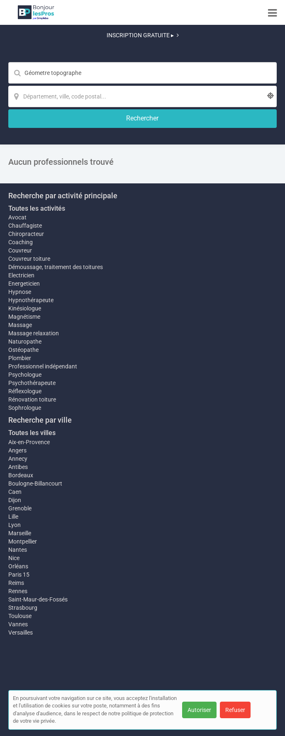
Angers (17, 450)
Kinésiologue (24, 308)
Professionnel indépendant (42, 366)
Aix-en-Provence (29, 442)
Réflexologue (24, 391)
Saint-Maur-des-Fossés (38, 599)
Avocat (17, 217)
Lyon (14, 525)
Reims (16, 583)
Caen (15, 491)
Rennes (17, 591)
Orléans (18, 566)
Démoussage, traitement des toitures (55, 267)
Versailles (20, 632)
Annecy (17, 458)
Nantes (17, 549)
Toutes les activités (36, 208)
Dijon (14, 500)
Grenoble (20, 508)
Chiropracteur (26, 234)
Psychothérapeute (32, 383)
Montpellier (22, 541)
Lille (13, 516)
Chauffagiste (25, 225)
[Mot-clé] (142, 73)
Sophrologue (24, 407)
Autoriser (199, 710)
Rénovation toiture (32, 399)
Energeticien (24, 283)
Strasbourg (22, 607)
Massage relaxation (33, 333)
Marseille (19, 533)
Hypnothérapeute (31, 300)
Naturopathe (24, 341)
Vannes (18, 624)
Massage (20, 325)
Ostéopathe (23, 349)
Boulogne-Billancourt (35, 483)
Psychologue (24, 374)
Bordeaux (20, 475)
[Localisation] (142, 96)
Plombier (19, 358)
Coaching (20, 242)
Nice (13, 558)
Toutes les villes (32, 433)
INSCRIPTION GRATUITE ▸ (143, 35)
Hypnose (19, 292)
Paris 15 (18, 574)
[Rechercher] (142, 118)
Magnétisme (24, 316)
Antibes (18, 467)
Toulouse (20, 616)
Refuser (235, 710)
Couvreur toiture (29, 258)
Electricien (21, 275)
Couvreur (20, 250)
